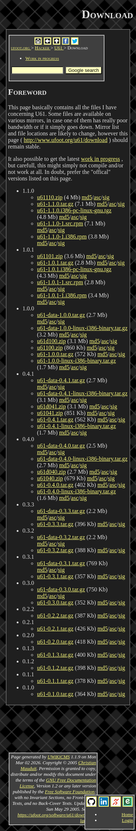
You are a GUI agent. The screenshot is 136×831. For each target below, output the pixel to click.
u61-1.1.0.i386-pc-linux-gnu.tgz (74, 210)
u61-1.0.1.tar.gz (55, 263)
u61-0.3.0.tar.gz (55, 602)
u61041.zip (50, 413)
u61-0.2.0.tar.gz (55, 642)
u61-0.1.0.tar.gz (55, 694)
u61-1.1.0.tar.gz (55, 204)
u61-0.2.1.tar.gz (55, 629)
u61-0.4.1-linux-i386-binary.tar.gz (76, 426)
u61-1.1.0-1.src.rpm (60, 223)
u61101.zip (50, 256)
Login (127, 820)
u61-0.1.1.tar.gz (55, 681)
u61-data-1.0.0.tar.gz (61, 315)
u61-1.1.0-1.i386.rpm (62, 236)
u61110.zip (49, 197)
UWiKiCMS (59, 756)
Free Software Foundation (70, 791)
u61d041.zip (51, 406)
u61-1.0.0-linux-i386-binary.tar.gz (76, 361)
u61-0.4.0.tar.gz (55, 485)
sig (106, 197)
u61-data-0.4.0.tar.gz (61, 446)
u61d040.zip (51, 472)
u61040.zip (50, 478)
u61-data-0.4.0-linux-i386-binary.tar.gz (82, 459)
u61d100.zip (51, 341)
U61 (59, 47)
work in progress (100, 159)
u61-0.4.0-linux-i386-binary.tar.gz (76, 491)
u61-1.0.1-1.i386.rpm (62, 295)
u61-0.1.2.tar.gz (55, 668)
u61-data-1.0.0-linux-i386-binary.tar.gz (82, 328)
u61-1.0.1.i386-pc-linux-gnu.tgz (74, 269)
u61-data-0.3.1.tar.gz (61, 563)
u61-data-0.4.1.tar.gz (61, 380)
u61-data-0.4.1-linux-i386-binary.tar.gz (82, 393)
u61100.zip (50, 348)
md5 (87, 197)
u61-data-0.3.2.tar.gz (61, 537)
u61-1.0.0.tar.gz (55, 354)
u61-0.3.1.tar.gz (55, 576)
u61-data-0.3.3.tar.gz (61, 511)
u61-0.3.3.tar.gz (55, 524)
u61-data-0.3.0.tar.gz (61, 589)
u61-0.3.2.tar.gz (55, 550)
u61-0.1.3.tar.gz (55, 655)
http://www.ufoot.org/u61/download (66, 140)
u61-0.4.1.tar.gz (55, 419)
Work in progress (42, 58)
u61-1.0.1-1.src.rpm (60, 282)
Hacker (42, 47)
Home (127, 814)
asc (97, 197)
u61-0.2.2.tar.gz (55, 615)
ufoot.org (21, 47)
